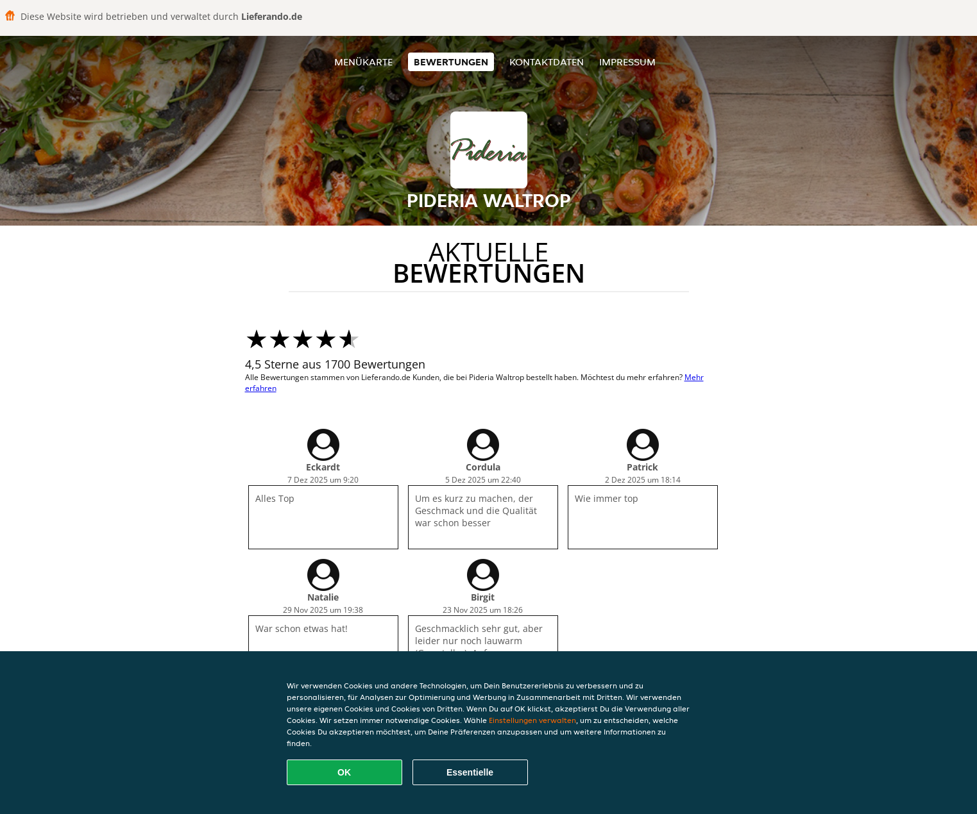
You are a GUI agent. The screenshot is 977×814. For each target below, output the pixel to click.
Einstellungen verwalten (532, 720)
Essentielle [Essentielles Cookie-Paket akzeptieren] (469, 772)
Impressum (627, 62)
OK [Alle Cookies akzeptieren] (344, 772)
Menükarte (363, 62)
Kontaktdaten (546, 62)
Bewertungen (451, 62)
